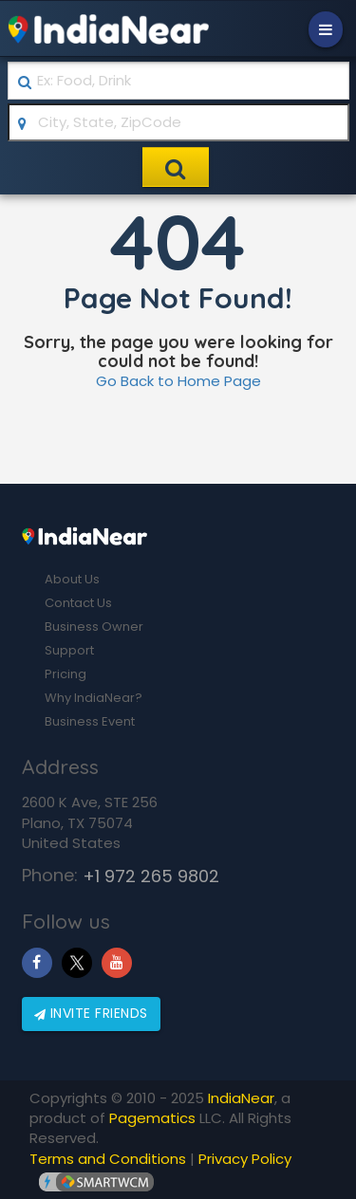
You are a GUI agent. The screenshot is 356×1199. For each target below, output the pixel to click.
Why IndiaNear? (93, 698)
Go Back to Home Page (178, 381)
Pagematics (152, 1118)
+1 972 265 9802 (151, 876)
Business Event (90, 721)
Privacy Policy (244, 1159)
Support (69, 650)
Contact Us (78, 603)
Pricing (65, 674)
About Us (72, 579)
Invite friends (91, 1013)
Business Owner (94, 627)
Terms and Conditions (107, 1159)
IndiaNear (241, 1098)
